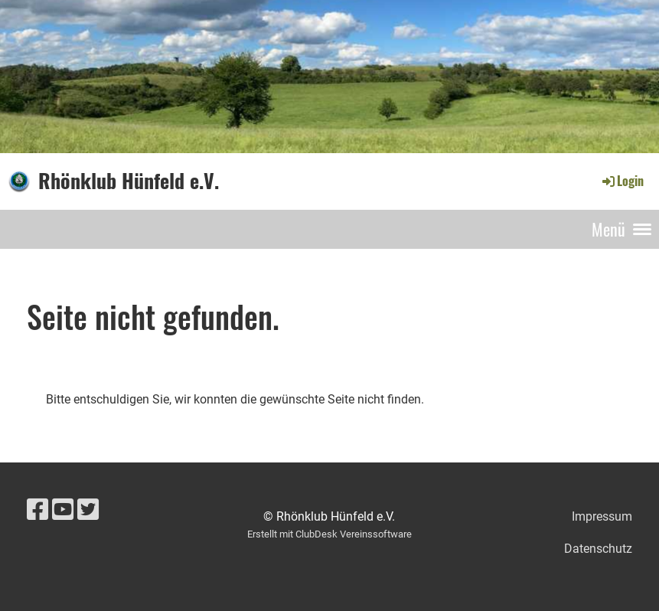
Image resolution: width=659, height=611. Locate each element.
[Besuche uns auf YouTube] (62, 509)
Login (622, 181)
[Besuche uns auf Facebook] (37, 509)
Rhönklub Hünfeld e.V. (128, 180)
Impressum (602, 516)
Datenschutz (598, 548)
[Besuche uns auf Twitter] (88, 509)
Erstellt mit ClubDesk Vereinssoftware (329, 534)
